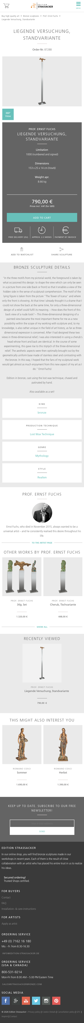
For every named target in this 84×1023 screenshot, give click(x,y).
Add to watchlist (22, 251)
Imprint (5, 1016)
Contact (6, 897)
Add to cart (42, 217)
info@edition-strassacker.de (20, 953)
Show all (42, 627)
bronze (42, 412)
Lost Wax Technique (42, 434)
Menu (78, 5)
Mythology (42, 455)
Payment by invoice (65, 232)
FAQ (4, 903)
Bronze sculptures (31, 16)
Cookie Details (49, 1011)
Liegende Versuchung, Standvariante (18, 19)
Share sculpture (61, 251)
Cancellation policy (66, 1011)
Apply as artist (9, 923)
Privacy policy (34, 1011)
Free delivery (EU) (18, 232)
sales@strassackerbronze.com (22, 984)
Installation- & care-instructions (19, 908)
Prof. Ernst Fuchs (50, 16)
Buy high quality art (10, 16)
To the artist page (42, 542)
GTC (78, 1011)
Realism (42, 477)
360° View (8, 114)
